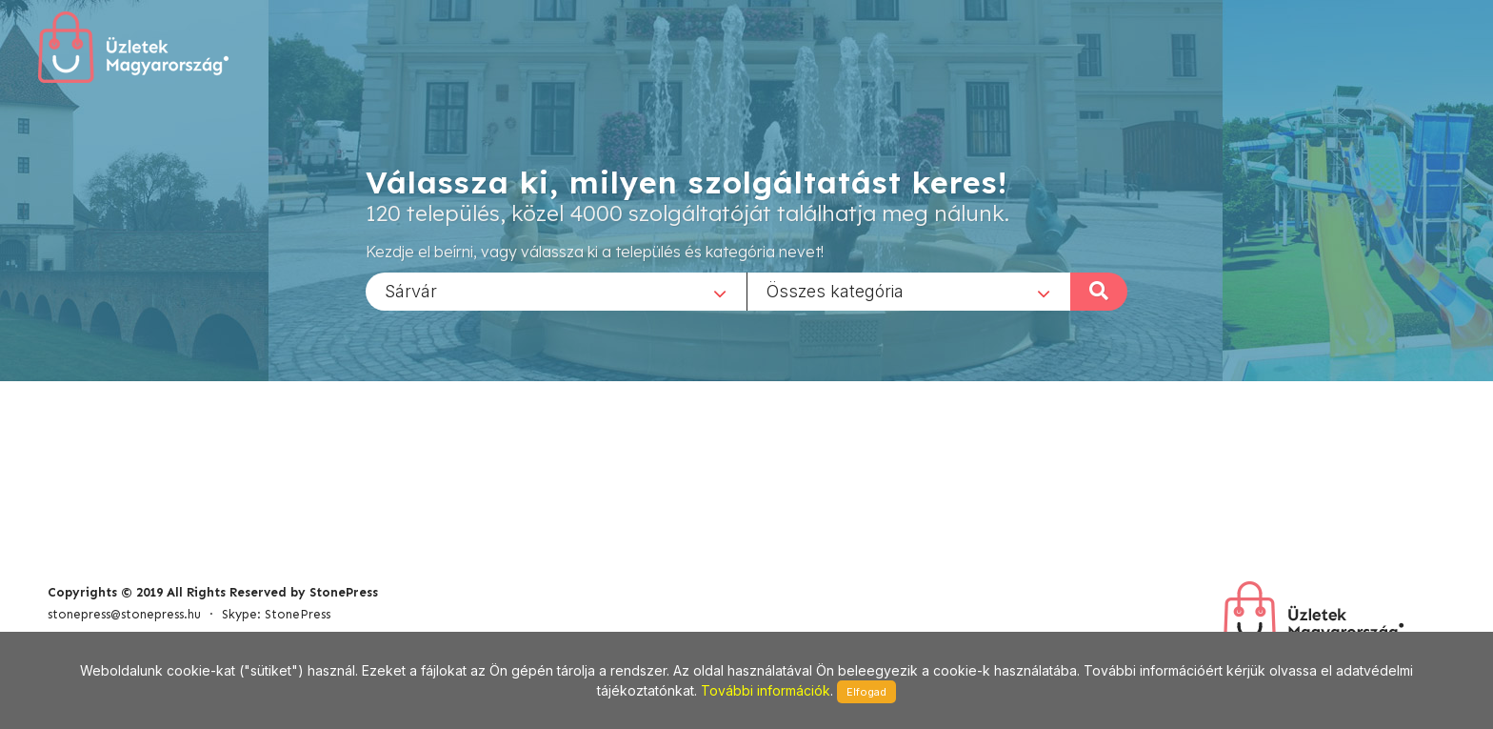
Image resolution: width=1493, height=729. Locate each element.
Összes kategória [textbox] (835, 290)
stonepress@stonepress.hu (124, 614)
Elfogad (866, 692)
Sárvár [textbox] (411, 290)
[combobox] (556, 291)
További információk (765, 690)
